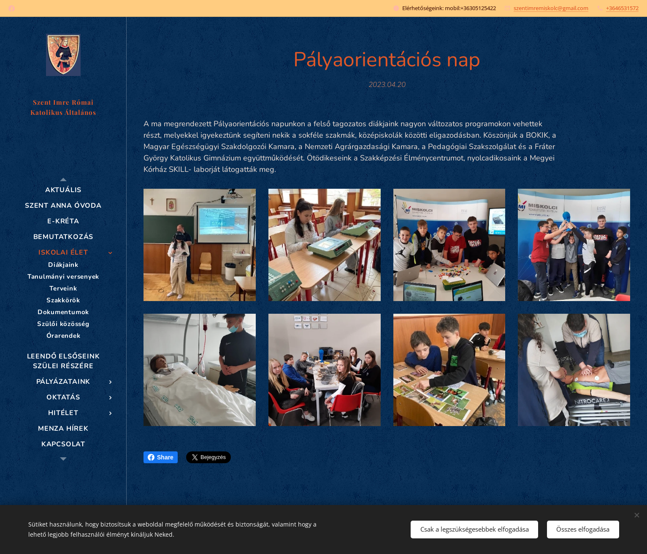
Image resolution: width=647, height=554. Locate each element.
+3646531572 (622, 8)
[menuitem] (63, 190)
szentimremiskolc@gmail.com (551, 8)
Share (160, 457)
